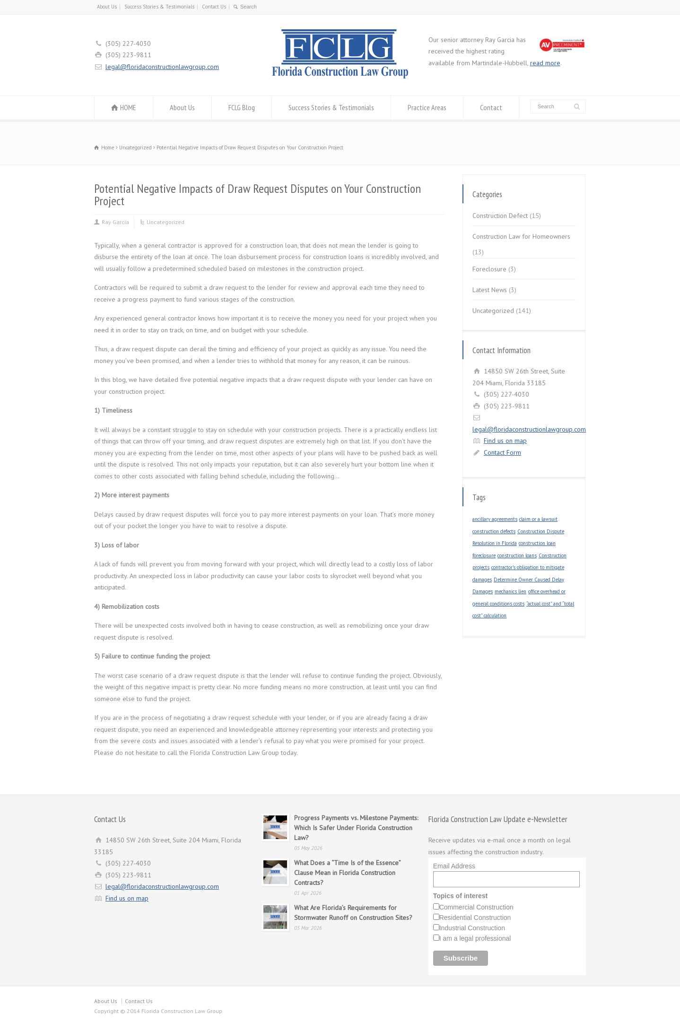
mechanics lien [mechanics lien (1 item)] (510, 591)
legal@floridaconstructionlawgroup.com (162, 66)
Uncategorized (165, 221)
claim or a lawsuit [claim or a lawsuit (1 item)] (538, 519)
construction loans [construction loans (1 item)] (517, 555)
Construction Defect (500, 215)
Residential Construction (475, 917)
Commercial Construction (476, 907)
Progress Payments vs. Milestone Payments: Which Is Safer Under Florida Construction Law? (356, 828)
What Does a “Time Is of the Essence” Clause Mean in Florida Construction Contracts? (347, 872)
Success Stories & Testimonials (159, 6)
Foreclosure (489, 269)
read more (545, 63)
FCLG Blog (241, 107)
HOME (128, 107)
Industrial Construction (472, 928)
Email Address (454, 866)
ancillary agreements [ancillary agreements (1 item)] (494, 519)
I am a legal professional (475, 938)
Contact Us (214, 6)
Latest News (489, 290)
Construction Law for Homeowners (521, 236)
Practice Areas (427, 107)
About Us (107, 6)
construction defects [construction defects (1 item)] (493, 531)
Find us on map (505, 440)
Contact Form (502, 452)
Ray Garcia (115, 221)
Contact (491, 107)
